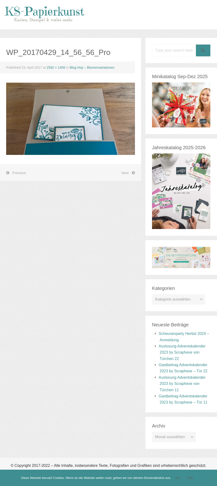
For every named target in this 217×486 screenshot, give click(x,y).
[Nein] (211, 478)
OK (178, 478)
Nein (190, 478)
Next (125, 173)
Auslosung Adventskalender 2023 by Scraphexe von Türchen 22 (182, 352)
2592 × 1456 (55, 67)
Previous (19, 173)
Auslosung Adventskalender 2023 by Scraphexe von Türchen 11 (182, 383)
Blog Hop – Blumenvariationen (91, 67)
